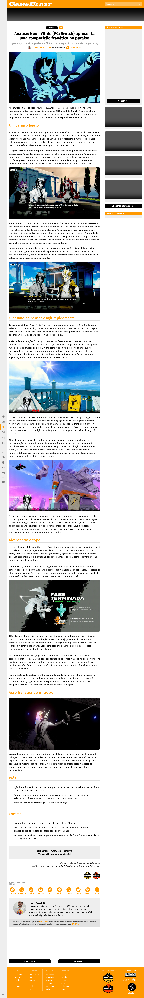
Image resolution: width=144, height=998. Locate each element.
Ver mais (123, 101)
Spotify (59, 890)
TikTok (50, 890)
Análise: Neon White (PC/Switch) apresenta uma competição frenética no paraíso (54, 35)
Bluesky (78, 890)
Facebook (12, 890)
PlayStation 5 (34, 974)
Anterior (30, 961)
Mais (97, 890)
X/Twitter (31, 890)
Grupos (87, 890)
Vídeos (17, 983)
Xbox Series (33, 977)
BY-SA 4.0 (76, 924)
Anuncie (64, 983)
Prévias (17, 980)
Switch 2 (32, 980)
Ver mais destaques (122, 206)
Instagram (22, 890)
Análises (18, 977)
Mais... (31, 989)
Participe (64, 977)
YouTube (40, 890)
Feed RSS (50, 986)
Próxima (78, 961)
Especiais (18, 974)
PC (61, 28)
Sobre (63, 974)
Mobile (31, 986)
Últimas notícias (115, 27)
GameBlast (43, 922)
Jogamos (52, 28)
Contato (64, 980)
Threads (69, 890)
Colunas (18, 986)
